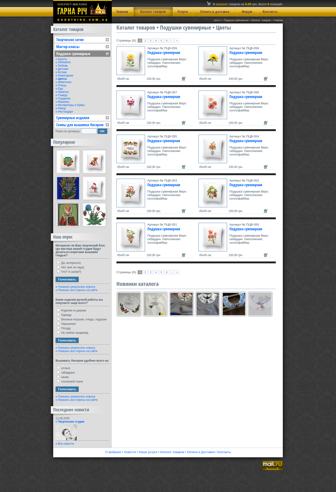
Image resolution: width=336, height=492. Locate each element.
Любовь (63, 65)
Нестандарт (65, 111)
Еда (60, 88)
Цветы (62, 78)
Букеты (62, 59)
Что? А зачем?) (69, 271)
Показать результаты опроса (76, 286)
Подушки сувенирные (236, 20)
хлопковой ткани (70, 381)
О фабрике (113, 452)
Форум (247, 11)
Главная (122, 11)
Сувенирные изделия (72, 117)
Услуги (183, 11)
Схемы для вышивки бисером (80, 124)
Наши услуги (148, 452)
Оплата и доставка (214, 11)
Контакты (270, 11)
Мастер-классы (67, 46)
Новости (130, 452)
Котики (62, 72)
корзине (222, 4)
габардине (66, 372)
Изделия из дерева (71, 310)
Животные (64, 82)
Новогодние (65, 75)
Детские (63, 69)
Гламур (62, 95)
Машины (63, 101)
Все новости (66, 443)
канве (63, 377)
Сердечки (64, 98)
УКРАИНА (64, 62)
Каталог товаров (153, 11)
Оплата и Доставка (201, 452)
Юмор (62, 108)
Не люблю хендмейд (72, 332)
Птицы (62, 85)
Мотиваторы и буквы (71, 105)
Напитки (63, 92)
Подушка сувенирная (163, 52)
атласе (63, 368)
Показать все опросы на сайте (77, 290)
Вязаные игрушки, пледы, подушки (82, 319)
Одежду (64, 315)
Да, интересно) (69, 263)
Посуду (64, 328)
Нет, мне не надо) (70, 267)
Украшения (66, 323)
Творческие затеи (70, 39)
